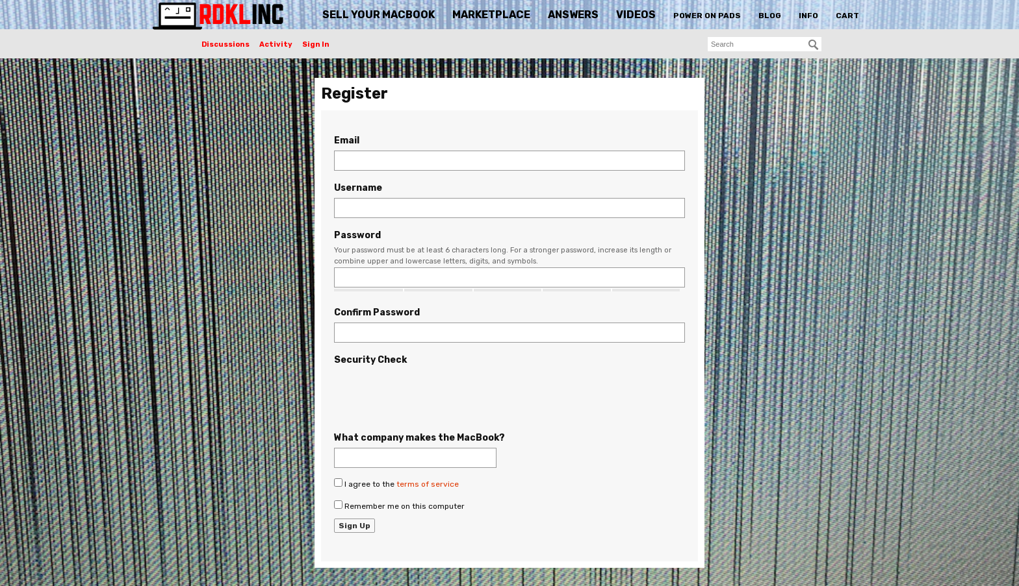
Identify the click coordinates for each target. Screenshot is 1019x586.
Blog (769, 15)
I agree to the (396, 483)
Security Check (370, 359)
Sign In (315, 44)
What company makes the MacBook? (419, 437)
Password (357, 235)
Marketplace (491, 14)
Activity (275, 44)
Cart (847, 15)
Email (346, 140)
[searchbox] (764, 44)
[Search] (813, 45)
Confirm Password (377, 312)
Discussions (225, 44)
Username (358, 187)
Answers (573, 14)
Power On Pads (707, 15)
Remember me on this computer (399, 505)
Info (808, 15)
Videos (636, 14)
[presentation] (433, 395)
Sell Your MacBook (378, 14)
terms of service (427, 484)
